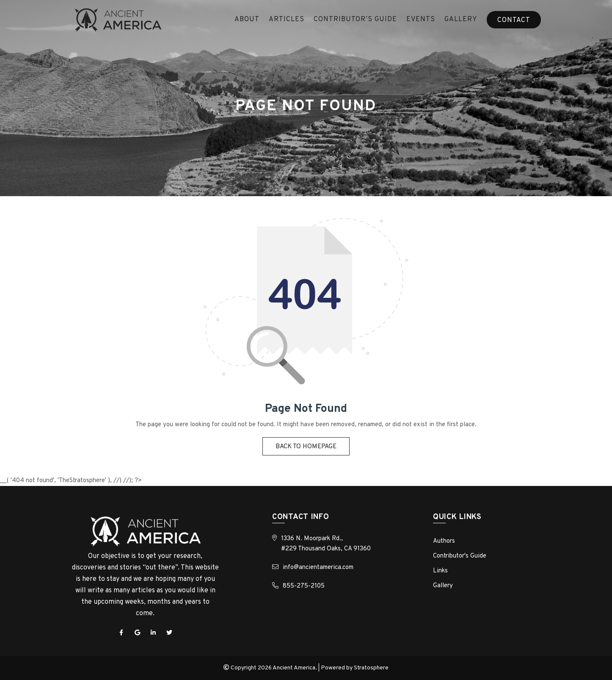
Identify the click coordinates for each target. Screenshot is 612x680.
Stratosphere (371, 668)
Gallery (460, 19)
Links (440, 571)
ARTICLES (286, 19)
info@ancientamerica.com (318, 567)
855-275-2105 (304, 586)
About (246, 19)
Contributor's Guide (459, 556)
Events (420, 19)
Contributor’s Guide (355, 19)
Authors (444, 541)
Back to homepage (306, 447)
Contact (513, 20)
